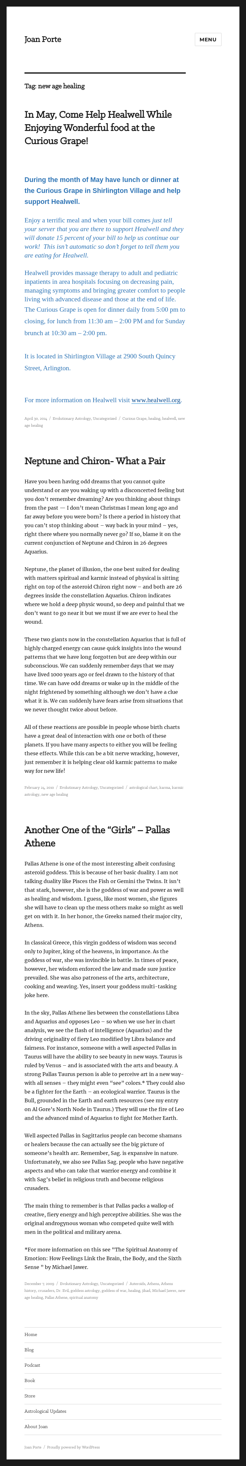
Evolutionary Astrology (72, 419)
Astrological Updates (45, 1411)
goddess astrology (85, 1291)
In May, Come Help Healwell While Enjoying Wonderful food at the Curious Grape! (98, 128)
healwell (169, 419)
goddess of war (114, 1291)
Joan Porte (42, 39)
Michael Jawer (164, 1291)
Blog (29, 1350)
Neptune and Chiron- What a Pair (94, 461)
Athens (153, 1284)
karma (164, 788)
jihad (146, 1291)
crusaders (46, 1291)
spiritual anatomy (83, 1298)
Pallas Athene (56, 1298)
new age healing (54, 795)
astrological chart (143, 788)
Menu (208, 40)
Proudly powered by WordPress (73, 1447)
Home (30, 1334)
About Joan (36, 1426)
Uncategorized (105, 419)
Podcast (32, 1365)
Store (29, 1396)
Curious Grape (134, 419)
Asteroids (137, 1284)
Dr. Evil (62, 1291)
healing (154, 419)
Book (29, 1380)
